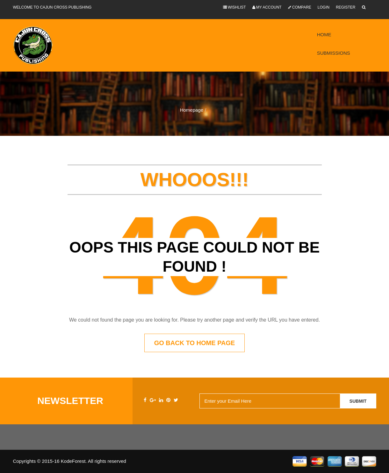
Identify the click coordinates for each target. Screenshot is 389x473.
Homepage (191, 110)
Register (345, 7)
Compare (299, 7)
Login (323, 7)
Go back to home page (194, 342)
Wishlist (234, 7)
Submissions (333, 53)
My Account (267, 7)
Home (324, 34)
